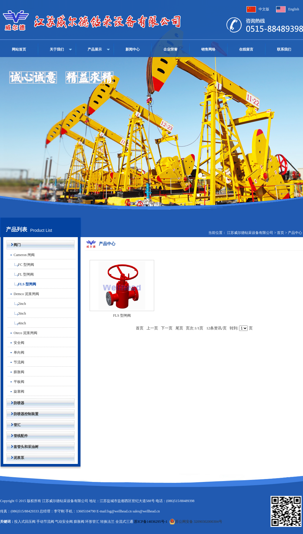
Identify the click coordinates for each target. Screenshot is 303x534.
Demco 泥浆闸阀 (23, 294)
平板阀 (15, 382)
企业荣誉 (170, 49)
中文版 (264, 9)
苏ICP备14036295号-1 (150, 522)
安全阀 (15, 343)
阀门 (14, 245)
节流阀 (15, 362)
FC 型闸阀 (20, 265)
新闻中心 (132, 49)
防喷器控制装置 (22, 414)
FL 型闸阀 (20, 274)
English (293, 9)
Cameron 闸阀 (21, 255)
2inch (16, 304)
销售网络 (208, 49)
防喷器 (15, 403)
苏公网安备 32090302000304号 (195, 522)
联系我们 (284, 49)
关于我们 (57, 49)
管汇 (14, 425)
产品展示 (95, 49)
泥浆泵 (15, 458)
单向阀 (15, 352)
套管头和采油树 (22, 447)
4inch (16, 323)
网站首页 (19, 49)
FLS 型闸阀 (21, 284)
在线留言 (246, 49)
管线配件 (17, 436)
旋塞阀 (15, 391)
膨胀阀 (15, 372)
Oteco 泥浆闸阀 (22, 333)
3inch (16, 313)
